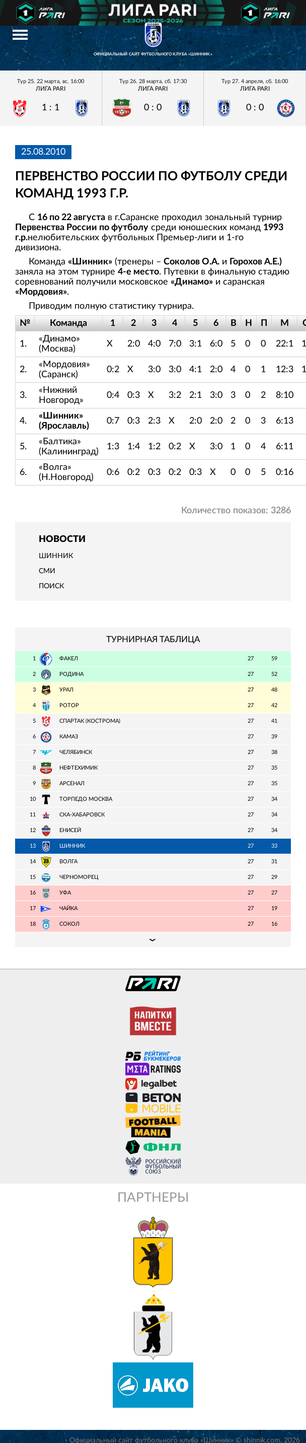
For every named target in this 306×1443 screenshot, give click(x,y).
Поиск (51, 586)
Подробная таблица (153, 939)
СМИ (47, 571)
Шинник (56, 556)
